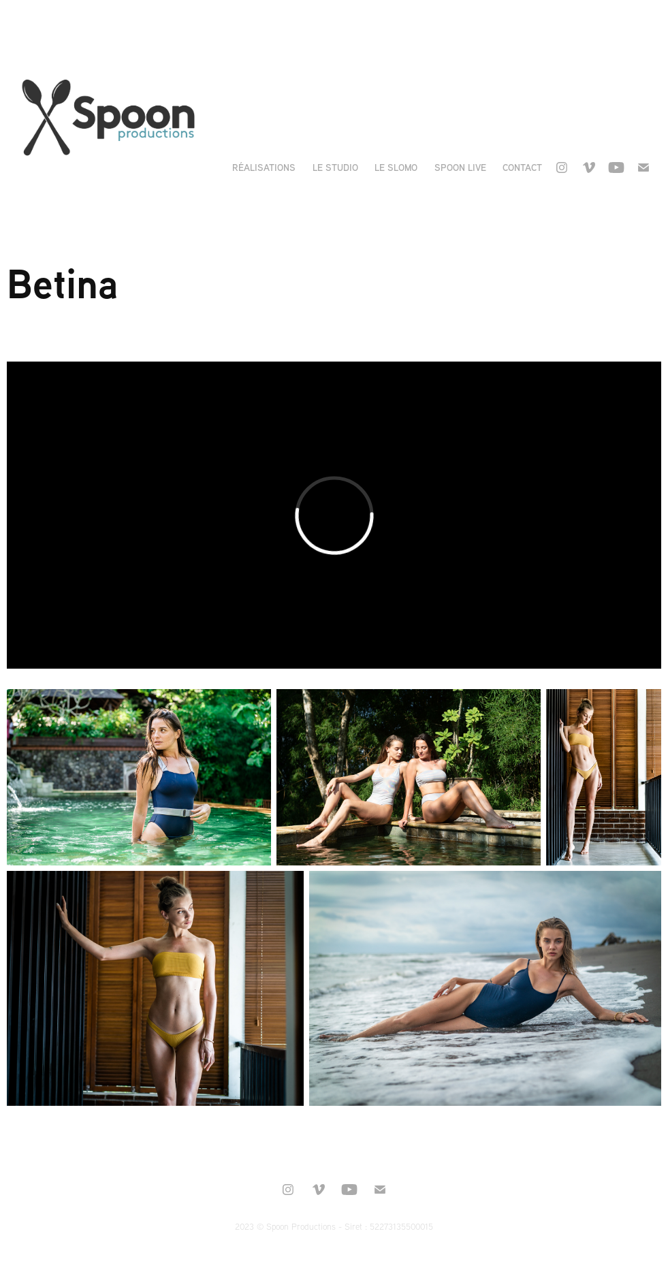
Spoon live (460, 167)
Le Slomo (396, 167)
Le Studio (335, 167)
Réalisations (264, 167)
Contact (522, 167)
